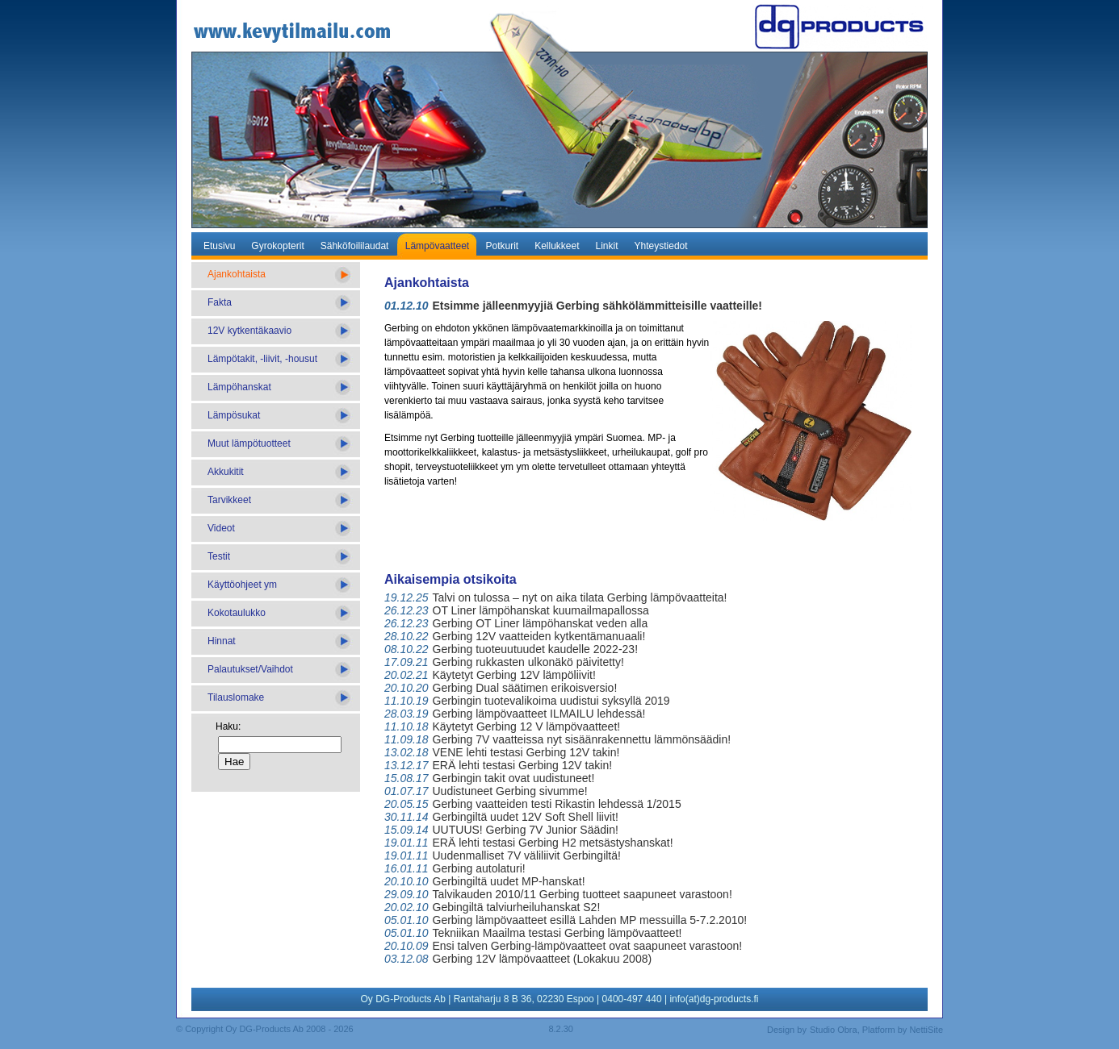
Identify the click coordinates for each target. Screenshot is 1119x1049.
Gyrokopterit (277, 246)
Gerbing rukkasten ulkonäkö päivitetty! (528, 662)
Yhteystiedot (661, 246)
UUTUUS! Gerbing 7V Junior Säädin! (525, 829)
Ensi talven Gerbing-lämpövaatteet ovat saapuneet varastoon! (588, 945)
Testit (218, 556)
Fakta (219, 302)
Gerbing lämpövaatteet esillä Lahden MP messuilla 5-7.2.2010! (590, 920)
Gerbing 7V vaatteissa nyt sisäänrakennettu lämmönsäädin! (582, 739)
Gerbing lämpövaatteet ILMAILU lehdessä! (539, 713)
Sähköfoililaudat (355, 246)
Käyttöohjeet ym (242, 584)
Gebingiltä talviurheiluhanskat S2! (517, 907)
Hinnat (221, 641)
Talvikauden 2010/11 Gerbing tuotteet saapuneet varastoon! (582, 894)
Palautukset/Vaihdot (250, 669)
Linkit (607, 246)
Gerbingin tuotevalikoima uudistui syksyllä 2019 (551, 700)
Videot (221, 528)
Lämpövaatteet (437, 246)
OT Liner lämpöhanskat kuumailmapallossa (541, 610)
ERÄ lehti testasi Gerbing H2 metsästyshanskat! (553, 842)
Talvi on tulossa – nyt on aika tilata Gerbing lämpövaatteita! (580, 597)
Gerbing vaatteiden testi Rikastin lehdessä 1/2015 (557, 803)
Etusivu (219, 246)
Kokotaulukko (236, 612)
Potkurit (501, 246)
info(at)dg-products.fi (713, 999)
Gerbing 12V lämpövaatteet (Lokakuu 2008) (542, 958)
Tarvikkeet (229, 500)
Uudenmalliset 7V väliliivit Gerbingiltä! (527, 855)
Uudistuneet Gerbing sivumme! (510, 791)
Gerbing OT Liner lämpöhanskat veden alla (540, 623)
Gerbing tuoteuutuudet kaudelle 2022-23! (536, 649)
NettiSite (926, 1029)
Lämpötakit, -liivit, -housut (262, 358)
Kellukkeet (556, 246)
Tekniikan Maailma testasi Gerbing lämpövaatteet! (557, 932)
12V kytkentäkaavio (249, 330)
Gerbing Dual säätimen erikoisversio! (525, 687)
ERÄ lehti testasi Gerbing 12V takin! (523, 765)
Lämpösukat (233, 415)
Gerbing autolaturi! (479, 868)
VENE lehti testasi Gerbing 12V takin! (526, 752)
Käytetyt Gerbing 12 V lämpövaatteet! (527, 726)
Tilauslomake (235, 697)
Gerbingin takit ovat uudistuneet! (514, 778)
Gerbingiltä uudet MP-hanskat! (509, 881)
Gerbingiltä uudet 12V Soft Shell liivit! (525, 816)
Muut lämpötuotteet (249, 443)
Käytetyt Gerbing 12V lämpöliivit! (514, 674)
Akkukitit (225, 471)
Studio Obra (833, 1029)
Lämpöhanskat (239, 387)
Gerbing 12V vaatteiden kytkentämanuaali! (539, 636)
